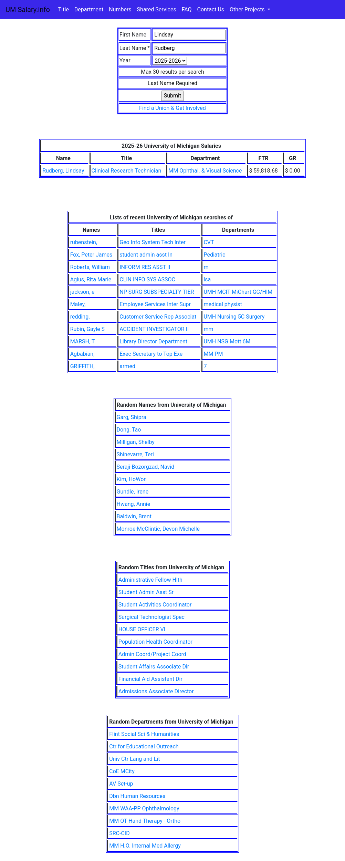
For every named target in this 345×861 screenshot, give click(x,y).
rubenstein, (83, 242)
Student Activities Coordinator (155, 604)
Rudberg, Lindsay (63, 170)
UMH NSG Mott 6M (226, 341)
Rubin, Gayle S (87, 329)
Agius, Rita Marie (91, 279)
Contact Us (210, 9)
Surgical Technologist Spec (151, 617)
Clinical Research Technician (126, 170)
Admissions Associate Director (156, 691)
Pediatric (214, 254)
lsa (207, 279)
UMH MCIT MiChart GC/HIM (237, 292)
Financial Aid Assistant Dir (150, 679)
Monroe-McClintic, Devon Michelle (158, 529)
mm (208, 329)
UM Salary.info (28, 10)
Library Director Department (153, 341)
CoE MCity (122, 771)
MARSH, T (82, 341)
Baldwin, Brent (134, 516)
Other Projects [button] (248, 9)
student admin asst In (145, 254)
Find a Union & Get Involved (172, 108)
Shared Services (156, 9)
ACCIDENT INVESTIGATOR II (154, 329)
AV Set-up (121, 783)
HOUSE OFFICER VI (141, 629)
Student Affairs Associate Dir (153, 666)
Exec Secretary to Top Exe (150, 354)
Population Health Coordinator (155, 642)
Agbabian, (82, 354)
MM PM (213, 354)
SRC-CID (119, 833)
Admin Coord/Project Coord (152, 654)
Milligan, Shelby (136, 442)
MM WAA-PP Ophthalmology (144, 808)
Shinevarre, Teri (135, 454)
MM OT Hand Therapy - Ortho (144, 821)
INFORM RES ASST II (144, 267)
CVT (208, 242)
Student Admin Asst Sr (146, 592)
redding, (80, 316)
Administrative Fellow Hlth (150, 580)
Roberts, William (90, 267)
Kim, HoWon (132, 479)
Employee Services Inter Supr (155, 304)
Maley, (78, 304)
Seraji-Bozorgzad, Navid (146, 467)
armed (127, 366)
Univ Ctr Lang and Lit (134, 759)
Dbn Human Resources (137, 796)
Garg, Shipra (131, 417)
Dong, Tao (129, 429)
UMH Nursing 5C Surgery (233, 316)
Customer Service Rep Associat (157, 316)
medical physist (222, 304)
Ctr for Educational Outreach (143, 746)
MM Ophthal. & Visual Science (205, 170)
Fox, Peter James (91, 254)
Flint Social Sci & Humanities (144, 734)
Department (88, 9)
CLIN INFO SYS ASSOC (147, 279)
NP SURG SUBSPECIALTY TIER (156, 292)
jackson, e (82, 292)
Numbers (120, 9)
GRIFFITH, (82, 366)
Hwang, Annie (133, 504)
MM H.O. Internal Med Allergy (145, 845)
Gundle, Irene (133, 491)
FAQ (187, 9)
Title (63, 9)
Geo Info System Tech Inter (152, 242)
